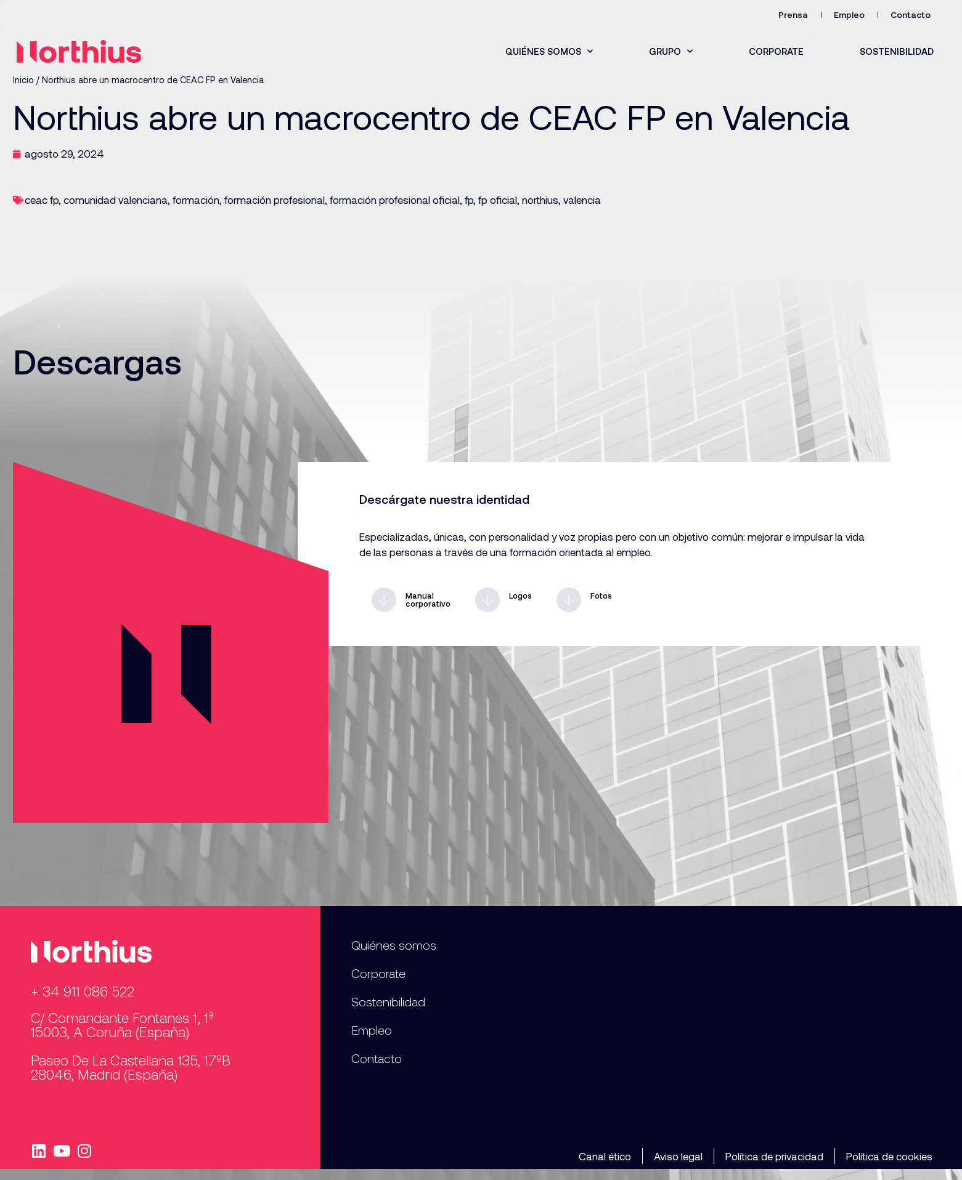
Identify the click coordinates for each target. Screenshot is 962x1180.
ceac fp (42, 199)
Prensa (793, 14)
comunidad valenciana (115, 199)
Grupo (671, 51)
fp (469, 199)
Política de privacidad (774, 1156)
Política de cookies (889, 1156)
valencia (582, 199)
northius (540, 199)
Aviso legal (678, 1156)
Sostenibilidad (897, 51)
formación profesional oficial (395, 199)
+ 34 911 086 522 (82, 991)
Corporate (776, 51)
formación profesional (274, 199)
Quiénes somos (549, 51)
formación (196, 199)
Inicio (23, 80)
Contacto (911, 14)
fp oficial (497, 199)
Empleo (849, 14)
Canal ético (605, 1156)
